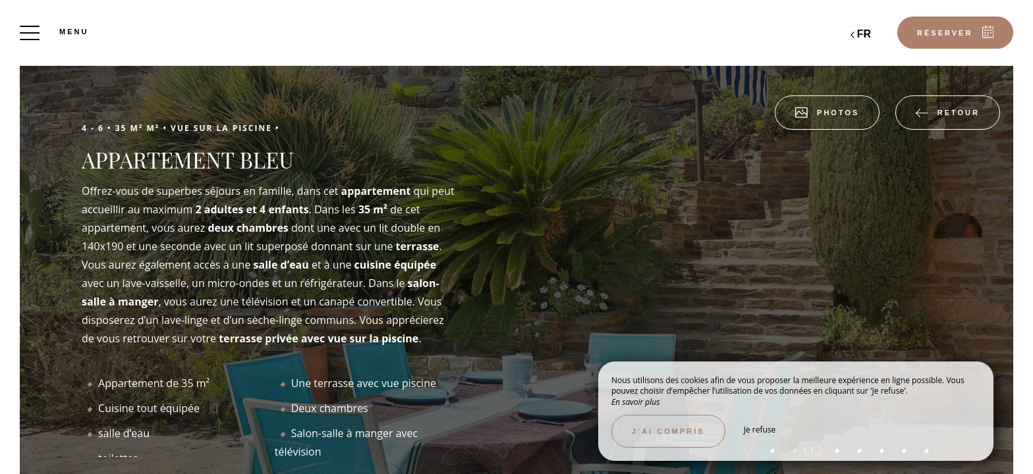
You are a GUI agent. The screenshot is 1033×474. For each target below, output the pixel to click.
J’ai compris (668, 431)
